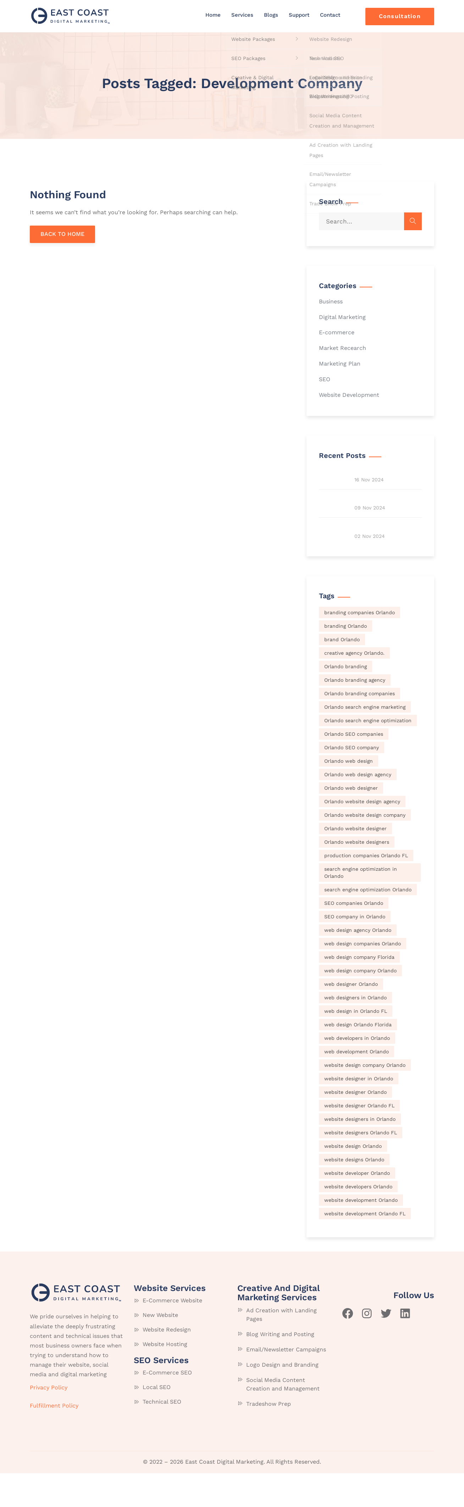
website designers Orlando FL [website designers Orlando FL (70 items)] (360, 1166)
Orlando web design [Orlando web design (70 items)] (348, 794)
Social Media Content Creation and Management (283, 1418)
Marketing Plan (339, 363)
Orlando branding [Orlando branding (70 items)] (345, 700)
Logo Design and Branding (282, 1398)
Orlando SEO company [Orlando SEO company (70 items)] (351, 781)
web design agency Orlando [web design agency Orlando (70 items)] (357, 963)
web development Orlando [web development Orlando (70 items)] (356, 1085)
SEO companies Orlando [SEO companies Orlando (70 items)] (353, 936)
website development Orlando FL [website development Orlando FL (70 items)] (364, 1247)
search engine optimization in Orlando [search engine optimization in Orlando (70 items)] (360, 906)
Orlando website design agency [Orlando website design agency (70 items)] (362, 835)
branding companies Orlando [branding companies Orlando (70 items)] (359, 646)
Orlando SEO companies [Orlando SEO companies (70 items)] (353, 767)
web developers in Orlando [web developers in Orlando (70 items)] (357, 1071)
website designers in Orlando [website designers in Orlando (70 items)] (360, 1152)
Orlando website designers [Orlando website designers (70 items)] (356, 875)
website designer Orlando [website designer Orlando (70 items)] (355, 1125)
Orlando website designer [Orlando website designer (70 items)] (355, 862)
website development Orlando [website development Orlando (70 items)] (361, 1233)
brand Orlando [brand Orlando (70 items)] (342, 673)
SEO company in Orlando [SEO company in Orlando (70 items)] (354, 950)
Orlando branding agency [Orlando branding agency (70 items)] (354, 713)
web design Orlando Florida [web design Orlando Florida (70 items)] (358, 1058)
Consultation (400, 16)
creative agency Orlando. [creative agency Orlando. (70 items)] (354, 686)
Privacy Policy (48, 1420)
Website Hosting (165, 1377)
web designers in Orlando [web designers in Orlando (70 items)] (355, 1031)
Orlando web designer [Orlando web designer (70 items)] (351, 821)
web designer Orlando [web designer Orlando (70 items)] (351, 1017)
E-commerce (336, 332)
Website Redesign (167, 1363)
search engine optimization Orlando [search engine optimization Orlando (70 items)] (367, 923)
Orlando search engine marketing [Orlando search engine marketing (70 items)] (364, 740)
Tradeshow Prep (268, 1437)
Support (299, 15)
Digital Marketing (342, 317)
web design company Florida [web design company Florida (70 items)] (359, 990)
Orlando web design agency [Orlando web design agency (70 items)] (357, 808)
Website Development (349, 394)
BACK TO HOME (62, 234)
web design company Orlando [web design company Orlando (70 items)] (360, 1004)
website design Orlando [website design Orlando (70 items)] (353, 1179)
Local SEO (157, 1420)
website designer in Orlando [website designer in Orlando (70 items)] (358, 1112)
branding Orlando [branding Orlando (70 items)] (345, 659)
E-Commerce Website (172, 1333)
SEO (324, 379)
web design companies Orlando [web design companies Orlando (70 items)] (362, 977)
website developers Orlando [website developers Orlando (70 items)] (358, 1220)
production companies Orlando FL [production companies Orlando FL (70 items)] (366, 889)
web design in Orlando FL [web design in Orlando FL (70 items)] (355, 1044)
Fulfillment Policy (54, 1439)
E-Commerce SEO (167, 1406)
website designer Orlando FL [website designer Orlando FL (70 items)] (359, 1139)
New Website (160, 1348)
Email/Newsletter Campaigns (286, 1383)
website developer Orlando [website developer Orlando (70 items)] (357, 1206)
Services (242, 15)
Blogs (271, 15)
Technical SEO (162, 1435)
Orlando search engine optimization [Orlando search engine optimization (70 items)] (367, 754)
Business (331, 301)
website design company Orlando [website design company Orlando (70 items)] (364, 1098)
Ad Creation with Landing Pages (281, 1348)
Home (213, 15)
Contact (330, 15)
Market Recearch (342, 348)
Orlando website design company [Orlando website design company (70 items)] (364, 848)
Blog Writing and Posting (280, 1368)
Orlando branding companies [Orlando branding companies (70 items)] (359, 727)
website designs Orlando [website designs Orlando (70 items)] (354, 1193)
